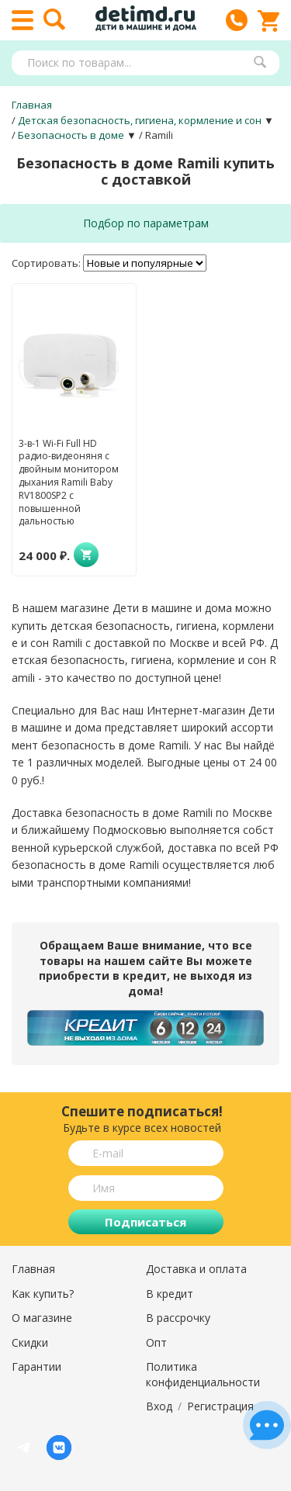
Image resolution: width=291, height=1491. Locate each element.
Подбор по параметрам (146, 223)
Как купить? (43, 1293)
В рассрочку (178, 1317)
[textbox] (138, 62)
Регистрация (220, 1406)
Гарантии (36, 1366)
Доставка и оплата (196, 1268)
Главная (33, 1268)
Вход (159, 1406)
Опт (156, 1342)
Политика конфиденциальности (203, 1374)
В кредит (169, 1293)
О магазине (42, 1317)
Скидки (30, 1342)
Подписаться (145, 1222)
